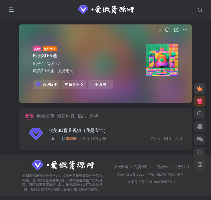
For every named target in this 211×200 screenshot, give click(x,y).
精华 (93, 115)
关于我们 (182, 166)
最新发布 (45, 115)
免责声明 (141, 166)
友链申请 (121, 166)
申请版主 (74, 84)
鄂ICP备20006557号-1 (158, 182)
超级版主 (46, 84)
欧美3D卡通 (45, 55)
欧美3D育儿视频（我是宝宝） (78, 130)
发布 (100, 84)
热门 (82, 115)
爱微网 (165, 174)
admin (54, 138)
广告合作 (161, 166)
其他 (37, 49)
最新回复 (66, 115)
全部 (29, 115)
